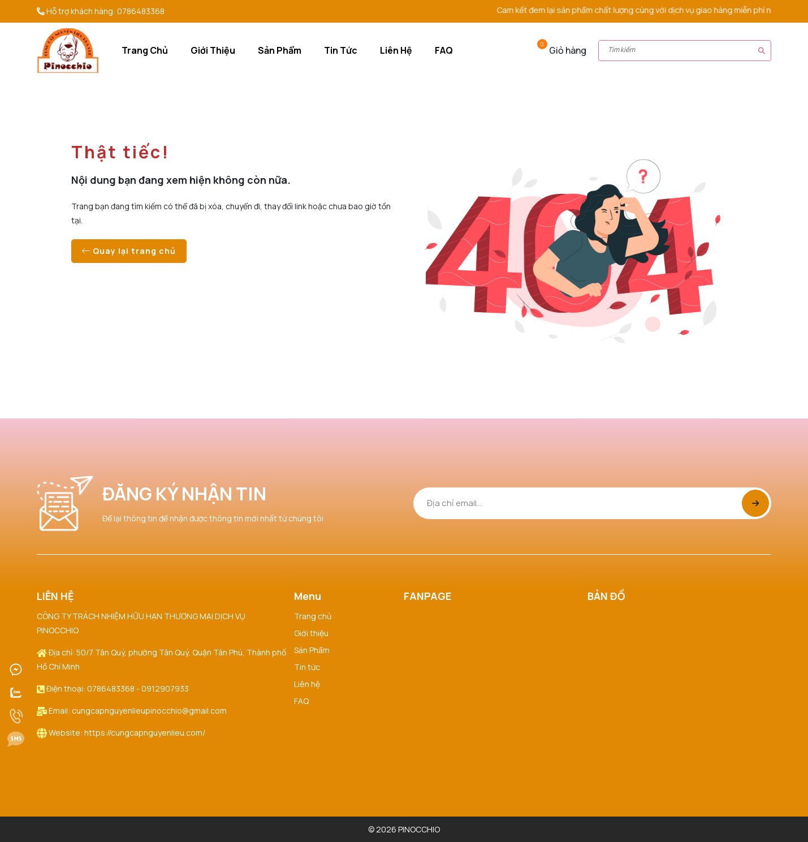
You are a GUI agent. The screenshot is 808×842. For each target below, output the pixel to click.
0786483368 (141, 11)
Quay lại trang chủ (129, 250)
